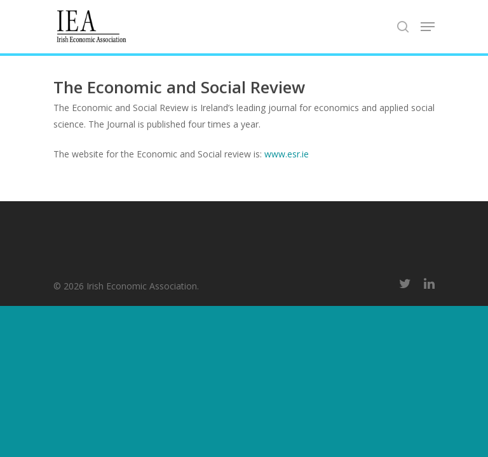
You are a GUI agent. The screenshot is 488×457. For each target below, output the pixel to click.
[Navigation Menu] (428, 26)
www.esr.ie (286, 154)
